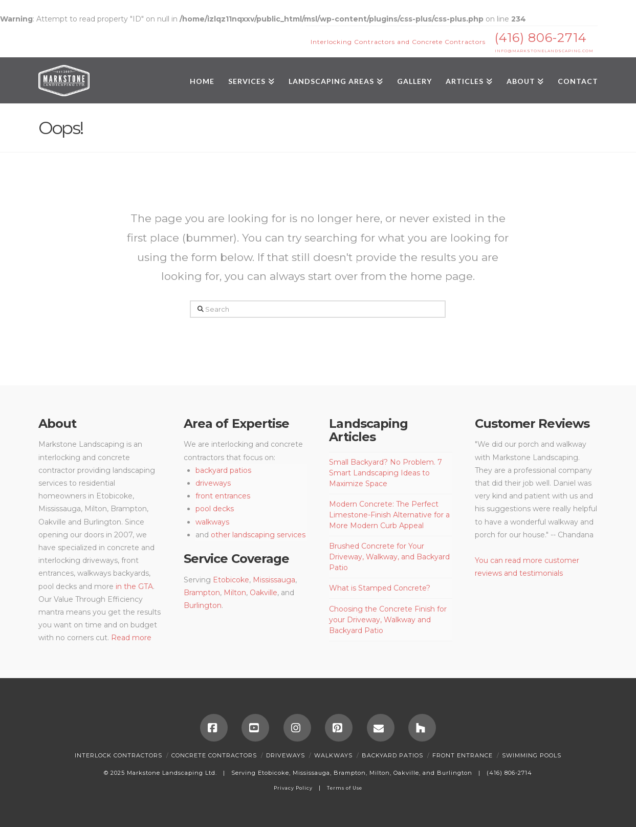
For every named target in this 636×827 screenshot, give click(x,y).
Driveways (285, 755)
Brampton (202, 592)
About (57, 423)
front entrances (222, 495)
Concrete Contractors (214, 755)
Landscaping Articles (368, 430)
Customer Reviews (532, 423)
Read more (131, 637)
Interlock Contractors (118, 755)
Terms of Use (344, 788)
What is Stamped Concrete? (379, 588)
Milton (235, 592)
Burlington (203, 605)
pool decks (214, 508)
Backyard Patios (392, 755)
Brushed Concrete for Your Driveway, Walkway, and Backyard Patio (389, 556)
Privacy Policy (293, 788)
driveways (213, 483)
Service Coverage (236, 558)
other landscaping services (258, 534)
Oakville (262, 592)
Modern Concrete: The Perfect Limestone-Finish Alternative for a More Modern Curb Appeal (389, 514)
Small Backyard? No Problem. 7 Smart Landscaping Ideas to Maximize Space (385, 473)
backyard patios (223, 470)
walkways (212, 522)
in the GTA (134, 586)
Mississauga (274, 579)
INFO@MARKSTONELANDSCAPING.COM (544, 51)
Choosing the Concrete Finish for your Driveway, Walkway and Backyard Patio (388, 619)
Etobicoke (231, 579)
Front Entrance (462, 755)
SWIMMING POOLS (531, 755)
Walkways (333, 755)
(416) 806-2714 (541, 37)
